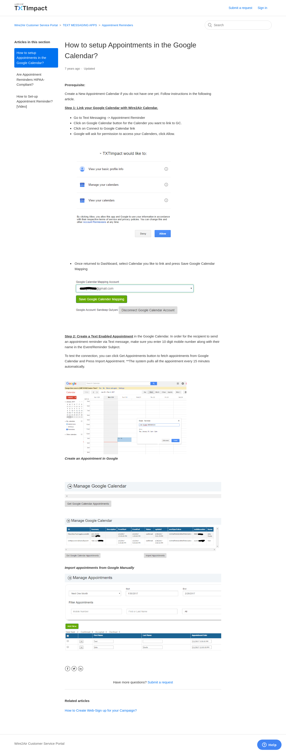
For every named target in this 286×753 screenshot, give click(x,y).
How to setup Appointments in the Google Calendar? (31, 58)
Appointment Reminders (117, 25)
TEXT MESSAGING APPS (80, 25)
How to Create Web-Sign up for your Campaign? (101, 710)
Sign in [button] (262, 8)
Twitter (74, 669)
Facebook (67, 669)
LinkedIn (80, 669)
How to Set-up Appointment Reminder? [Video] (35, 101)
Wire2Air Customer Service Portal (36, 25)
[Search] (238, 25)
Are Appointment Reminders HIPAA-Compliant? (31, 79)
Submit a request (240, 8)
